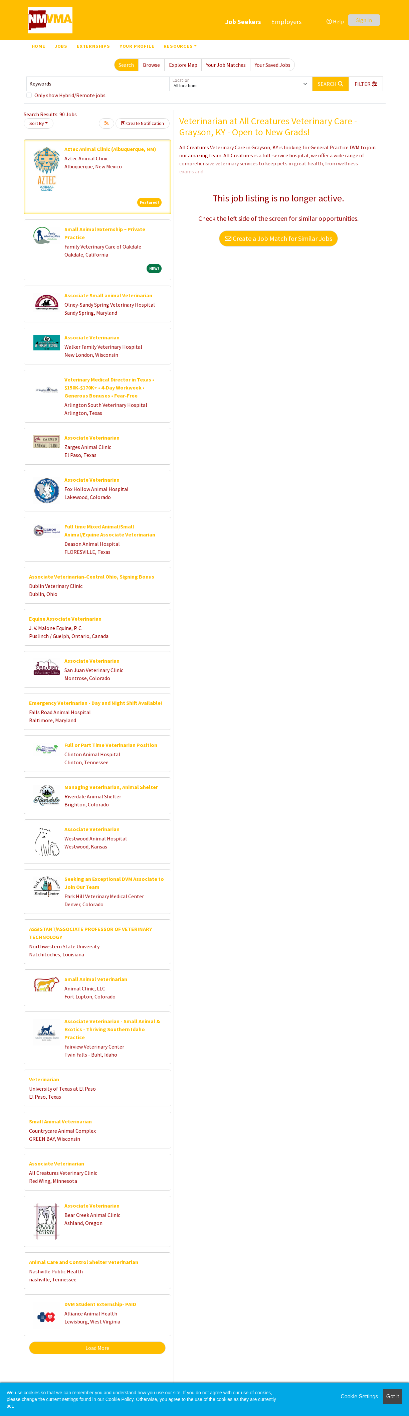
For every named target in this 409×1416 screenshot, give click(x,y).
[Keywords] (97, 83)
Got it (392, 1396)
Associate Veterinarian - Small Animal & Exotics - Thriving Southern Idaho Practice (112, 1029)
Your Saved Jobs (272, 64)
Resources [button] (178, 46)
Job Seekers (243, 21)
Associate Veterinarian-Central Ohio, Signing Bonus (91, 576)
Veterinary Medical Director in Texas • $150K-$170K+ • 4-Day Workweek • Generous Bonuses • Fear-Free (109, 387)
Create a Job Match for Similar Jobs (278, 238)
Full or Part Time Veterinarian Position (110, 745)
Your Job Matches (226, 64)
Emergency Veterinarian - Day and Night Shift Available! (95, 702)
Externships (93, 46)
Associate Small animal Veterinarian (108, 295)
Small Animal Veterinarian (95, 979)
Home (38, 46)
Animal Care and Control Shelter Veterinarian (83, 1262)
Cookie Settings (359, 1396)
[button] (366, 83)
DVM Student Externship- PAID (100, 1304)
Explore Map (183, 64)
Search (126, 64)
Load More (97, 1348)
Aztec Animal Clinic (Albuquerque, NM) (110, 149)
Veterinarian (44, 1079)
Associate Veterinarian (92, 337)
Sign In (364, 20)
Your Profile (137, 46)
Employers (286, 21)
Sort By (36, 123)
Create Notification (142, 123)
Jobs (61, 46)
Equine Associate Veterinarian (65, 618)
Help (335, 21)
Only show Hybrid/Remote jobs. (70, 95)
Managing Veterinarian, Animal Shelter (111, 787)
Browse (151, 64)
